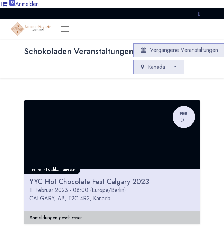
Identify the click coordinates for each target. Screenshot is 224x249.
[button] (199, 14)
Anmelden (27, 4)
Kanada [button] (154, 67)
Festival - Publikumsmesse (52, 169)
